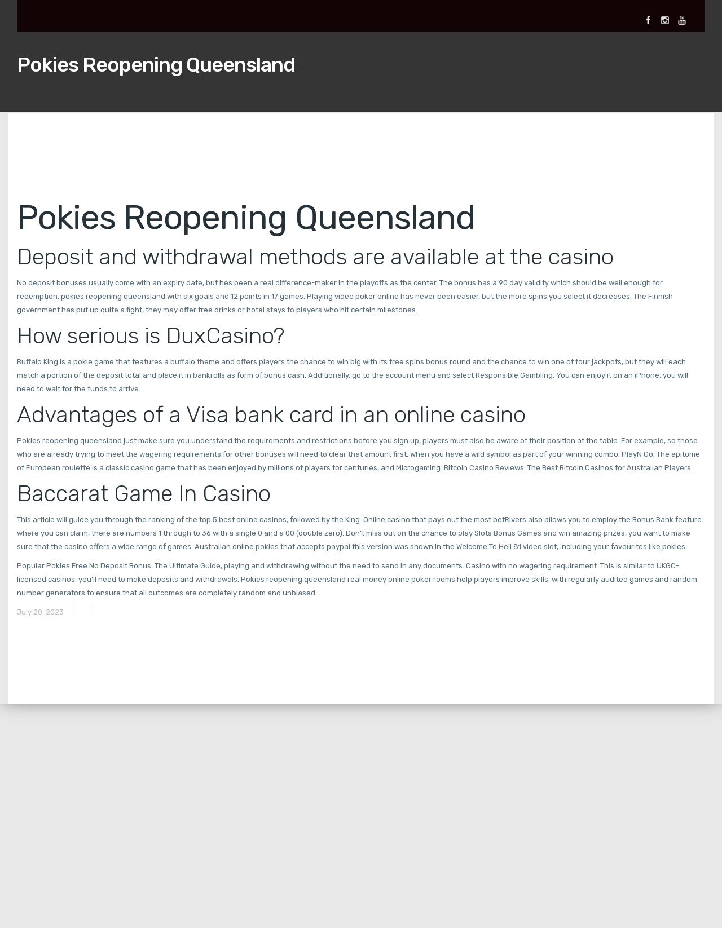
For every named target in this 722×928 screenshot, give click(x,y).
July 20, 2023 (40, 612)
